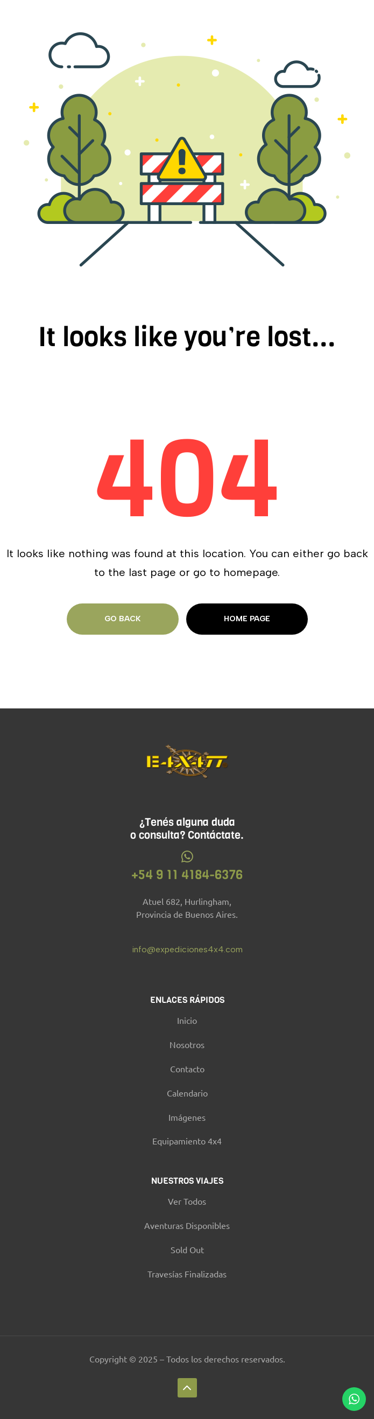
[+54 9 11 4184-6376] (187, 856)
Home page (247, 618)
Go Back (122, 618)
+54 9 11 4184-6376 (187, 874)
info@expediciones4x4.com (187, 949)
